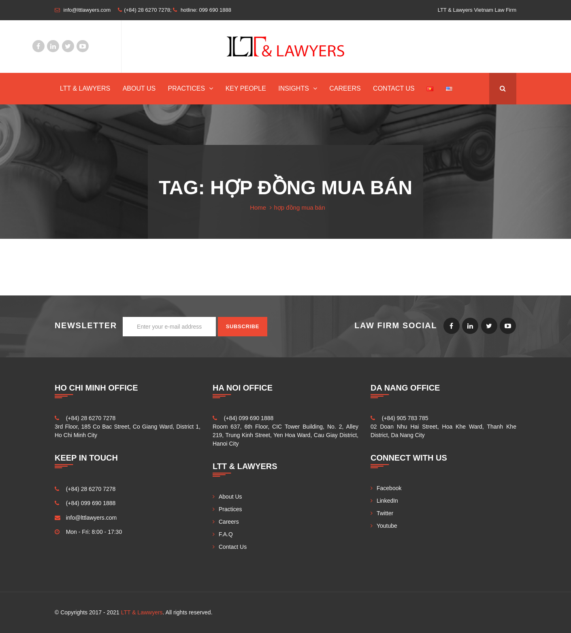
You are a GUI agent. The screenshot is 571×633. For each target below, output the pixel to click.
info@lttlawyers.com (91, 517)
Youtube (83, 46)
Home (258, 207)
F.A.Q (226, 534)
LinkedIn (53, 46)
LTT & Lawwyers (142, 612)
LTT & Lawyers (85, 88)
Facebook (38, 46)
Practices (186, 88)
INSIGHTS (293, 88)
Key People (246, 88)
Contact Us (394, 88)
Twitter (68, 46)
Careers (344, 88)
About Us (139, 88)
